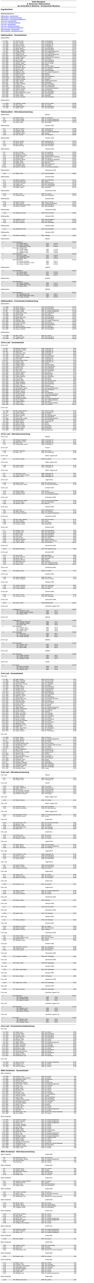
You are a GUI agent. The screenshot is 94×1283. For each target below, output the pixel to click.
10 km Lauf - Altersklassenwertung (10, 22)
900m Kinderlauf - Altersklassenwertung (12, 31)
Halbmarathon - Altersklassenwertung (11, 17)
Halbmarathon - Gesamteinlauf (9, 16)
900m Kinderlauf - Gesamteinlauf (10, 29)
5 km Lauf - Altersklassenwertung (10, 26)
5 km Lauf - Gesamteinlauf (8, 24)
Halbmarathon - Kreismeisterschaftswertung (13, 19)
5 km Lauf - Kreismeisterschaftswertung (12, 27)
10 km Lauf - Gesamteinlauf (8, 21)
